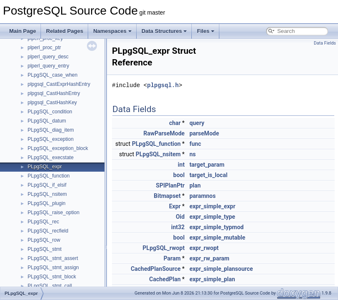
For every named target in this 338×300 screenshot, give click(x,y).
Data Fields (325, 43)
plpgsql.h (163, 85)
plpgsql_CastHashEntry (54, 93)
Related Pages (64, 31)
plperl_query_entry (48, 66)
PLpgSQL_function (49, 176)
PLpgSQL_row (44, 240)
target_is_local (208, 175)
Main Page (22, 31)
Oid (180, 216)
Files (205, 31)
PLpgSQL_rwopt (163, 248)
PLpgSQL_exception (51, 139)
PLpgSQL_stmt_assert (53, 258)
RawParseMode (164, 133)
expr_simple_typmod (216, 227)
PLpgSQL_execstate (51, 157)
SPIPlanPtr (170, 185)
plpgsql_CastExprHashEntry (59, 84)
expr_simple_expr (212, 206)
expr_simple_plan (212, 279)
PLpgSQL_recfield (48, 231)
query (196, 123)
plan (195, 185)
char (175, 123)
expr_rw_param (209, 258)
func (195, 143)
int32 (178, 227)
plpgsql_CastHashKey (52, 102)
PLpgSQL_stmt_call (50, 286)
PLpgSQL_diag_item (51, 130)
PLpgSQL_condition (50, 112)
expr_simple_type (212, 216)
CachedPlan (164, 279)
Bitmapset (167, 195)
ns (192, 154)
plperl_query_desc (48, 57)
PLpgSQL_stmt (44, 249)
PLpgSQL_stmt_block (52, 277)
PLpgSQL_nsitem (47, 194)
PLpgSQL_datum (47, 121)
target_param (206, 164)
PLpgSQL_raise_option (53, 212)
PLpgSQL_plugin (47, 203)
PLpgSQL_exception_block (58, 148)
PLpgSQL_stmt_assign (53, 267)
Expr (174, 206)
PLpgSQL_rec (43, 222)
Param (171, 258)
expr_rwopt (204, 248)
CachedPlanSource (156, 268)
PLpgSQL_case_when (52, 75)
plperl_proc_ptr (44, 47)
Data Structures (164, 31)
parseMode (204, 133)
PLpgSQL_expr (45, 167)
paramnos (202, 195)
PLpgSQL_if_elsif (47, 185)
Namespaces (112, 31)
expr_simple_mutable (217, 237)
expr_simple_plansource (221, 268)
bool (179, 175)
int (181, 164)
